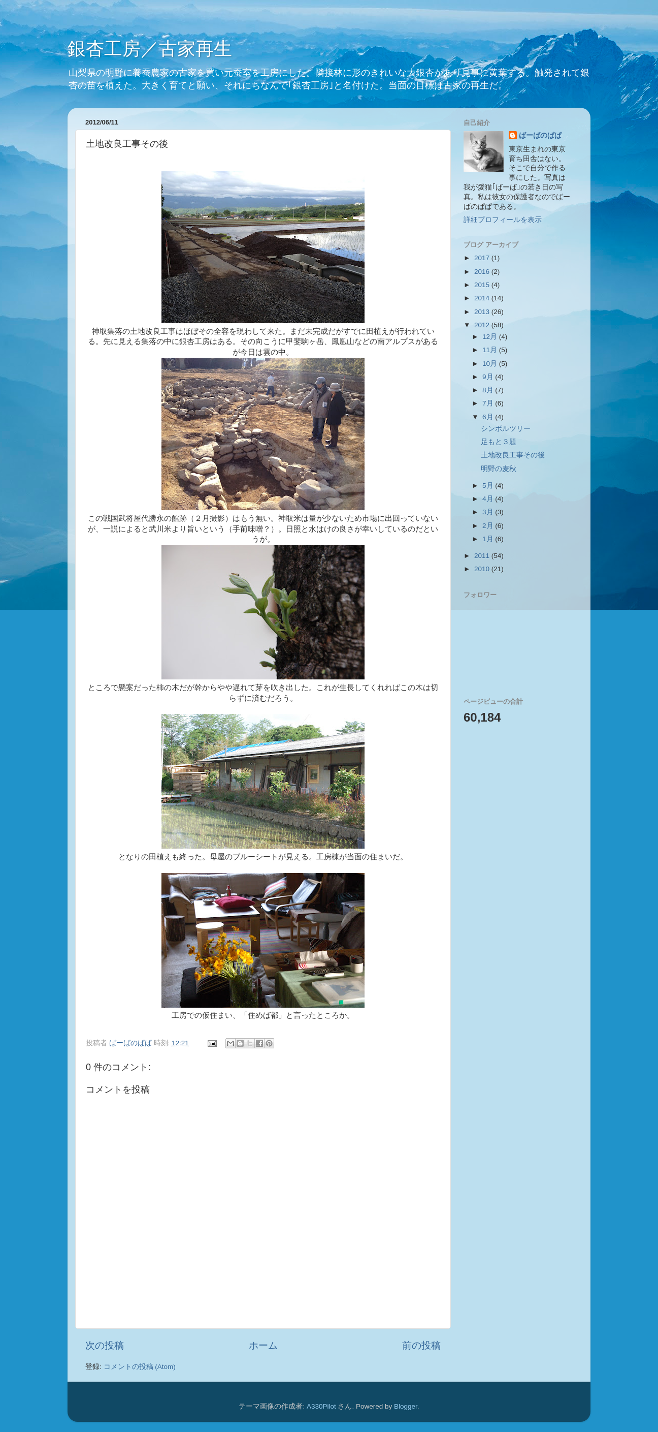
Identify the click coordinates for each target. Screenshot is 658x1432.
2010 (482, 569)
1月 (488, 539)
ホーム (263, 1345)
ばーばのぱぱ (540, 135)
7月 (488, 403)
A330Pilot (321, 1406)
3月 (488, 512)
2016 (482, 271)
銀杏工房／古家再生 (150, 48)
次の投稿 (104, 1345)
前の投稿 (421, 1345)
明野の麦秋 (498, 469)
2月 (488, 526)
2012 (482, 325)
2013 (482, 312)
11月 (490, 350)
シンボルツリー (506, 428)
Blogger (405, 1406)
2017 (482, 258)
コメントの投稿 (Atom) (140, 1367)
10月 (490, 363)
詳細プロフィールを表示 (503, 220)
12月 (490, 336)
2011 (482, 555)
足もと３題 (498, 442)
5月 (488, 485)
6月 (488, 417)
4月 (488, 499)
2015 (482, 285)
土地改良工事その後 (513, 455)
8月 (488, 390)
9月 (488, 377)
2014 (482, 298)
